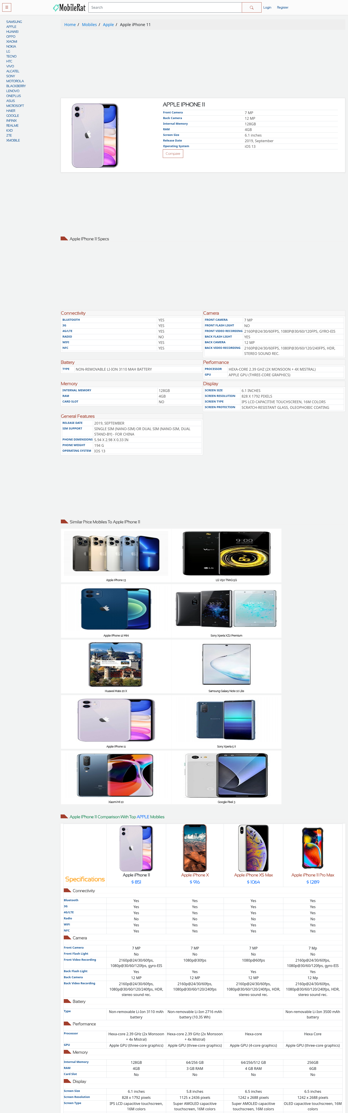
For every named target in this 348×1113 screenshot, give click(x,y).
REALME (12, 125)
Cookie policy (210, 1086)
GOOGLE (12, 115)
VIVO (10, 66)
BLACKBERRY (16, 86)
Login (267, 7)
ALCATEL (12, 71)
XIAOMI (11, 41)
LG (8, 51)
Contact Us (210, 1077)
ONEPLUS (13, 96)
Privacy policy (210, 1051)
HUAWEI (12, 31)
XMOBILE (13, 140)
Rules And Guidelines (210, 1060)
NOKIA (11, 46)
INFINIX (11, 120)
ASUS (10, 101)
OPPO (10, 36)
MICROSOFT (15, 106)
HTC (9, 61)
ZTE (9, 135)
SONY (10, 76)
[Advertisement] (195, 64)
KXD (9, 130)
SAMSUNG (14, 22)
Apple (108, 24)
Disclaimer (210, 1069)
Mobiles (89, 24)
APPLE (11, 27)
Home (70, 24)
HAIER (10, 111)
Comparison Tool (138, 1051)
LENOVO (12, 91)
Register (282, 7)
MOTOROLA (15, 81)
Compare (173, 153)
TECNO (11, 56)
